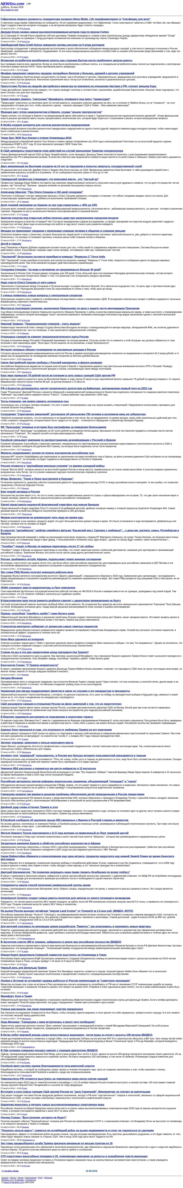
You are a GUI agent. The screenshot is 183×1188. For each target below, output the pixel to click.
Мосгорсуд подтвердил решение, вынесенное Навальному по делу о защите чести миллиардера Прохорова (70, 308)
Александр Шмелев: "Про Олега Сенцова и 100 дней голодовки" (42, 192)
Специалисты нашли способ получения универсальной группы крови (45, 885)
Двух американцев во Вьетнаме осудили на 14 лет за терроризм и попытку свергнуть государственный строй (71, 166)
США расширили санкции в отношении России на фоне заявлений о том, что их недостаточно (61, 703)
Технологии (27, 134)
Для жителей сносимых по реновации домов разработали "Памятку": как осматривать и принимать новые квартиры (76, 926)
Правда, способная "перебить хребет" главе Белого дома (37, 613)
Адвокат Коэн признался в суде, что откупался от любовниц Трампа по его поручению (56, 729)
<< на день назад (10, 1171)
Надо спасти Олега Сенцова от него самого (28, 282)
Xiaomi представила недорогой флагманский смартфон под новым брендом (50, 504)
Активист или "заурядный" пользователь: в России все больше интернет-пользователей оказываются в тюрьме (73, 755)
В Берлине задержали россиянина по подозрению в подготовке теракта (47, 716)
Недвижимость (28, 938)
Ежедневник (30, 1178)
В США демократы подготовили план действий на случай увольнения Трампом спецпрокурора (62, 150)
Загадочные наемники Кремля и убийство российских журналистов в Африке (51, 843)
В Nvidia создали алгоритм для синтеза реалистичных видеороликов (45, 125)
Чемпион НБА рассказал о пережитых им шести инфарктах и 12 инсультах (48, 768)
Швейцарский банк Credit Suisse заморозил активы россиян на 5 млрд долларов (53, 44)
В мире (25, 57)
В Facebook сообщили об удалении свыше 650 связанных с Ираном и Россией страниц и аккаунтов (64, 820)
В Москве (19, 1180)
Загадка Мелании (12, 678)
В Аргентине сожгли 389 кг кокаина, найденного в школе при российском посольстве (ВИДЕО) (61, 941)
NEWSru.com (12, 4)
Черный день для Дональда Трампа (24, 967)
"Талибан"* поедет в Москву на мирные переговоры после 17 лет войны (47, 546)
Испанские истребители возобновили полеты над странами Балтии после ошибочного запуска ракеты (66, 60)
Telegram (48, 1178)
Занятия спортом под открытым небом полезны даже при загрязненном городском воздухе (59, 218)
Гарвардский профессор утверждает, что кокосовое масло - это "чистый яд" (50, 179)
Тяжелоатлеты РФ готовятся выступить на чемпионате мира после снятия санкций (54, 1078)
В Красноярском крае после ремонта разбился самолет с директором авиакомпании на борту (61, 600)
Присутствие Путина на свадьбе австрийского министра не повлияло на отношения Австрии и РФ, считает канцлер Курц (78, 86)
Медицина (26, 305)
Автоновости (27, 791)
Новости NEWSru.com (13, 1182)
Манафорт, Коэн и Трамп (16, 996)
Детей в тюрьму (11, 243)
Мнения (25, 202)
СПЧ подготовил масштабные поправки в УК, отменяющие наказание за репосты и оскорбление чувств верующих (74, 1156)
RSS (40, 1178)
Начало (4, 1178)
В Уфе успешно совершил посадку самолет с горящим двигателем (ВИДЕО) (49, 1050)
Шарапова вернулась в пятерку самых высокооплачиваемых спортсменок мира (52, 1104)
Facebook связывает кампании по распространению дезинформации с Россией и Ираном (58, 440)
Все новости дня (9, 10)
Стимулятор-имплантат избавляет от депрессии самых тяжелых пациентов (49, 626)
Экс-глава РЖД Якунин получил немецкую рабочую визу (37, 572)
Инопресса (26, 189)
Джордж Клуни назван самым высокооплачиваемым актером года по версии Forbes (55, 32)
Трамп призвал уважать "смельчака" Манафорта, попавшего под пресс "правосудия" (55, 99)
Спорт (24, 147)
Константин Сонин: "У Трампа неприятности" (30, 665)
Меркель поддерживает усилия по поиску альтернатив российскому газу (47, 453)
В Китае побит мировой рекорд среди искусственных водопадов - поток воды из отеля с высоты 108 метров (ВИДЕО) (76, 1034)
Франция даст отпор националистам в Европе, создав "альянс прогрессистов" (51, 112)
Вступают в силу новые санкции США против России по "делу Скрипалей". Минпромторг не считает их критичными (75, 1091)
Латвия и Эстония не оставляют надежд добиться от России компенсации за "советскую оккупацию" (66, 980)
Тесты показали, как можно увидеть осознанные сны (35, 401)
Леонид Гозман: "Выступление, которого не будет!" (34, 1117)
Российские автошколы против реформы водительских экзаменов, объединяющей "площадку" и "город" (69, 781)
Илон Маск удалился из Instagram (22, 639)
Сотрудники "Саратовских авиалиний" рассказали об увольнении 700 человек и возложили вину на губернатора (73, 414)
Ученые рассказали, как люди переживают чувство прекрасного (42, 1009)
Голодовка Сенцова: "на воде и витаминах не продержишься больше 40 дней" (51, 269)
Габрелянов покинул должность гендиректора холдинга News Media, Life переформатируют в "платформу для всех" (76, 19)
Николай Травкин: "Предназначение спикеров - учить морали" (41, 323)
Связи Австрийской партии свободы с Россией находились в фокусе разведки (51, 362)
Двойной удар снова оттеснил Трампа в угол (29, 807)
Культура (26, 41)
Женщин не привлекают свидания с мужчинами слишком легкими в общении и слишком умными (63, 230)
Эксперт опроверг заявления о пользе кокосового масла (37, 742)
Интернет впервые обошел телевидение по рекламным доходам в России (48, 349)
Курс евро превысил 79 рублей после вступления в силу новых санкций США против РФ (58, 375)
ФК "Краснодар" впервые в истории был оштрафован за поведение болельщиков (53, 427)
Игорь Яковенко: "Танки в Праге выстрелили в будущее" (37, 478)
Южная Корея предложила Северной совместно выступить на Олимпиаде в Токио (54, 954)
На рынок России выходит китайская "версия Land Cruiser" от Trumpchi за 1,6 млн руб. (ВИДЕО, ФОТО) (67, 911)
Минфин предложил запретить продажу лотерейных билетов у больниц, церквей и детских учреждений (67, 73)
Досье (13, 1178)
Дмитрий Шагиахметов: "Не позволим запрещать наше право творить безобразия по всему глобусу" (65, 872)
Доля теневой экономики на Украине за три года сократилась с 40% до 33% (49, 205)
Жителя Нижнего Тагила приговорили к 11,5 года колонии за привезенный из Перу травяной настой (65, 833)
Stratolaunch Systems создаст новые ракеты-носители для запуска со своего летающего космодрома (65, 898)
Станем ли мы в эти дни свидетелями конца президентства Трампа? (45, 652)
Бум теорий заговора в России (20, 491)
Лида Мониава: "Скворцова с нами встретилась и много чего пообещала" (48, 1022)
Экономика (26, 385)
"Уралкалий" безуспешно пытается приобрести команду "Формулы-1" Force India (53, 256)
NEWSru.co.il (7, 1180)
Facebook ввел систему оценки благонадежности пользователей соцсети (48, 1065)
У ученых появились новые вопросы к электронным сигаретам (41, 295)
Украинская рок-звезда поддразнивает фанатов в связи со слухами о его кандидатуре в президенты (65, 691)
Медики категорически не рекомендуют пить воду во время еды (42, 517)
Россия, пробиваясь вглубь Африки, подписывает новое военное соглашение (51, 559)
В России (26, 29)
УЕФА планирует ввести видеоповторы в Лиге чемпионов (38, 587)
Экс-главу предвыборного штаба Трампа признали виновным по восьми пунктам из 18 (57, 1143)
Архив (20, 1178)
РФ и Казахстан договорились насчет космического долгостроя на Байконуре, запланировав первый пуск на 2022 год (76, 388)
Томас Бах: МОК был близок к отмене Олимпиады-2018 (36, 137)
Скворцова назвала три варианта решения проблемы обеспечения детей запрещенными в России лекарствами (72, 794)
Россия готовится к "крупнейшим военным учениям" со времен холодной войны (53, 465)
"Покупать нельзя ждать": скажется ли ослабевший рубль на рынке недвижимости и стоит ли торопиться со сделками (77, 1130)
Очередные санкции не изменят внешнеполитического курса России (45, 336)
